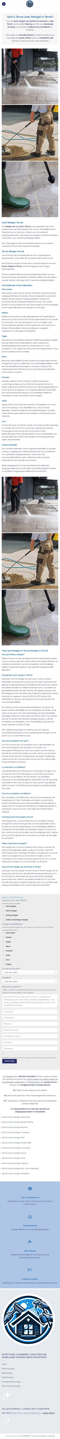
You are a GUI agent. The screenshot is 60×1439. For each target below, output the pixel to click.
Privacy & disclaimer (39, 1436)
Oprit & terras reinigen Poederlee (15, 1173)
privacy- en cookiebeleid (49, 1058)
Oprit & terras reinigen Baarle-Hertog (17, 1122)
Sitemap (51, 1436)
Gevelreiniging (7, 1377)
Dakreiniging (7, 1373)
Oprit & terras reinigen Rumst (14, 1153)
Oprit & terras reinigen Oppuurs (15, 1163)
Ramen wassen (8, 1368)
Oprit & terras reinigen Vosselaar (15, 1132)
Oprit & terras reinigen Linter (14, 1158)
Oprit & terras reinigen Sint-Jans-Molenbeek (20, 1168)
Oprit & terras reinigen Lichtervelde (16, 1143)
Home (4, 1364)
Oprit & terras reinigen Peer (13, 1137)
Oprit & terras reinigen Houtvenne (16, 1148)
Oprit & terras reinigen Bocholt (14, 1127)
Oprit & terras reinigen (11, 1386)
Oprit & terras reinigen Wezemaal (16, 1117)
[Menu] (4, 4)
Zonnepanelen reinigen (11, 1382)
